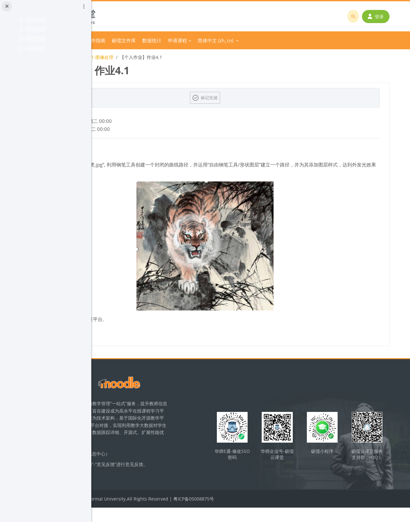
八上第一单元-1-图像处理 (175, 57)
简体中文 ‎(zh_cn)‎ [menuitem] (302, 40)
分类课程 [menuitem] (143, 40)
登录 (380, 16)
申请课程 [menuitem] (264, 40)
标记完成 (255, 97)
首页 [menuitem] (122, 40)
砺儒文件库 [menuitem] (211, 40)
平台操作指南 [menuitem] (177, 40)
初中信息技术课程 (125, 57)
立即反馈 (141, 487)
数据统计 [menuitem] (238, 40)
